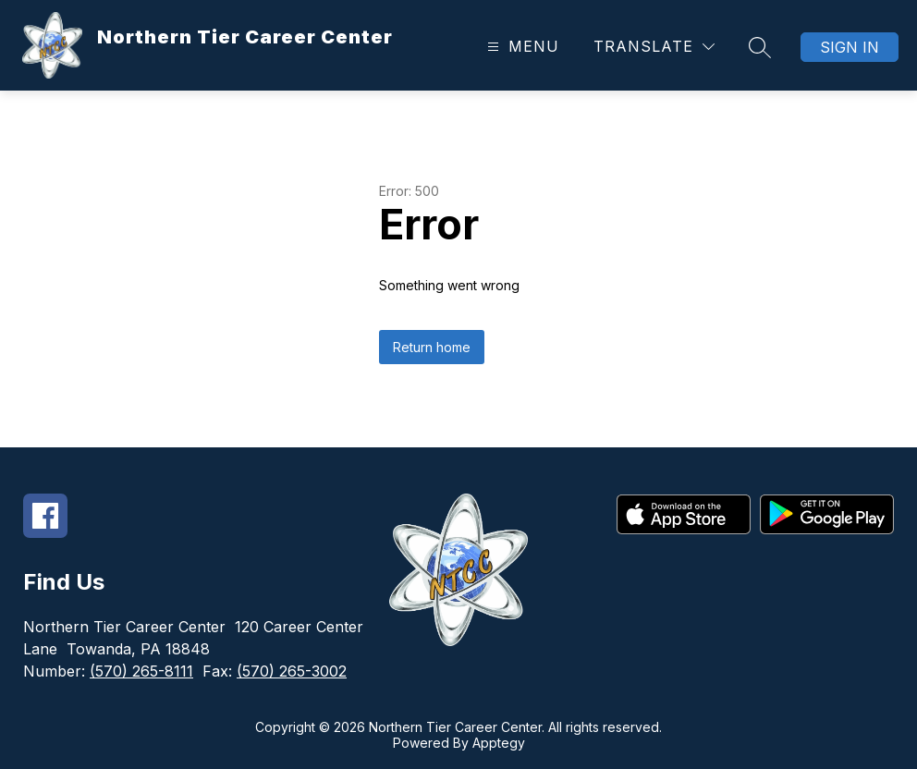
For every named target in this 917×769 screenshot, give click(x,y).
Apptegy (498, 743)
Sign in (849, 47)
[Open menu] (521, 46)
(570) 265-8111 (141, 671)
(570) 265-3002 (292, 671)
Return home (432, 347)
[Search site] (760, 47)
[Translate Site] (654, 46)
